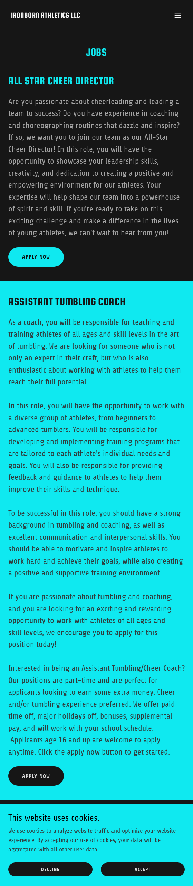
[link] (45, 15)
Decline (50, 870)
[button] (178, 15)
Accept (143, 870)
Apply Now (36, 257)
